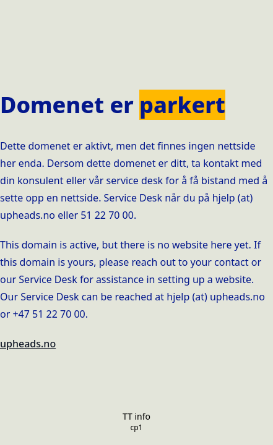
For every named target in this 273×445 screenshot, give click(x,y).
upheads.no (28, 343)
